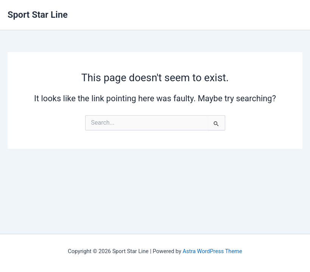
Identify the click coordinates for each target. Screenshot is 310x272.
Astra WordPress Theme (212, 251)
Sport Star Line (38, 14)
